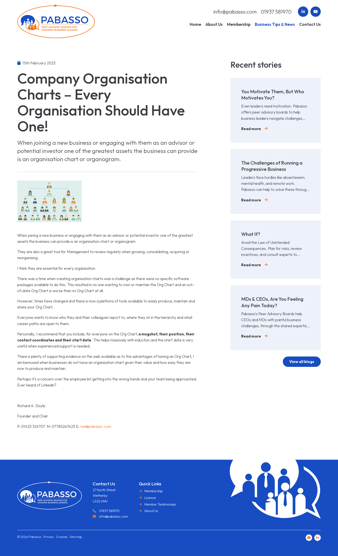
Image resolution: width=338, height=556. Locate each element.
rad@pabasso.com (95, 426)
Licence (150, 497)
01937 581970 (276, 11)
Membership (153, 491)
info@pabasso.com (235, 11)
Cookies (61, 537)
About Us (151, 511)
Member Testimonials (160, 504)
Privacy (49, 537)
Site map (76, 537)
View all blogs (301, 361)
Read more (251, 128)
